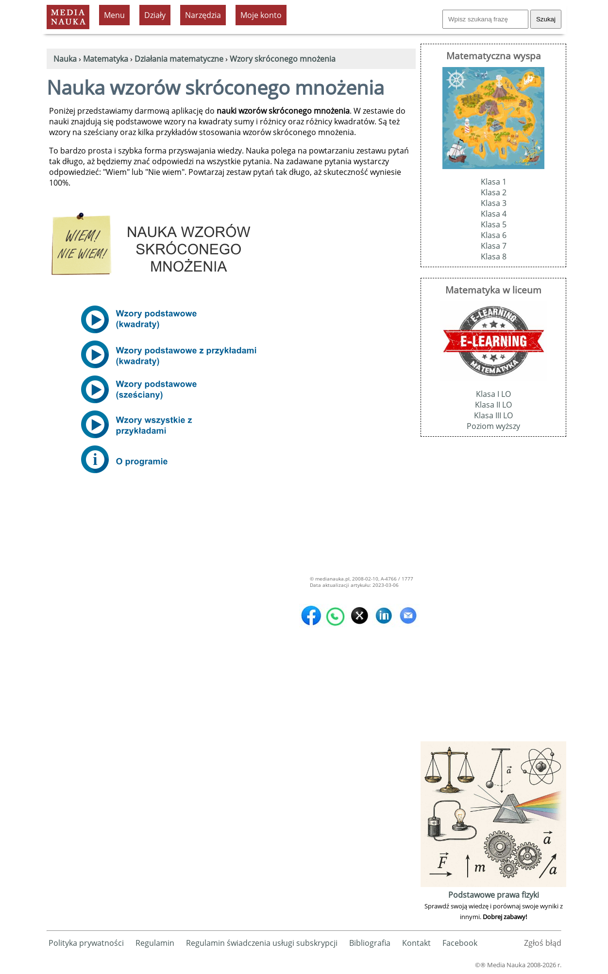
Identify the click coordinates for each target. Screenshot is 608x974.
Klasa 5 (494, 224)
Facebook (459, 943)
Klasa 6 (494, 235)
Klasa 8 (494, 256)
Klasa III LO (493, 415)
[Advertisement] (493, 593)
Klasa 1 (494, 181)
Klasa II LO (493, 404)
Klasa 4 (494, 213)
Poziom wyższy (493, 426)
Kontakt (416, 943)
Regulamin (154, 943)
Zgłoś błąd (542, 943)
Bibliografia (369, 943)
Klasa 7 (494, 245)
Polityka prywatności (86, 943)
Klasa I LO (493, 394)
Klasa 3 (494, 203)
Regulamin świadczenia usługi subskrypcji (262, 943)
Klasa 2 (494, 192)
